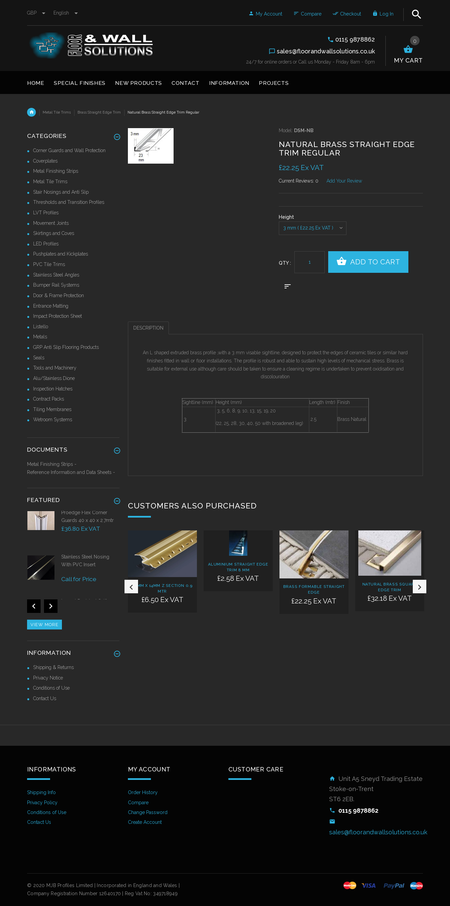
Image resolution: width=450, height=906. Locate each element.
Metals (40, 336)
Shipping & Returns (53, 667)
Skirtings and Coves (53, 233)
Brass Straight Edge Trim (99, 112)
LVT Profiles (46, 212)
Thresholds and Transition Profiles (68, 202)
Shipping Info (41, 792)
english (65, 13)
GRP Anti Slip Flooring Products (66, 347)
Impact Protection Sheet (57, 316)
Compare (307, 14)
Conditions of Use (51, 688)
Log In (382, 14)
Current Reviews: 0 (298, 181)
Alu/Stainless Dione (54, 378)
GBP (37, 13)
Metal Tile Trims (57, 112)
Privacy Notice (48, 678)
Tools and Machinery (54, 368)
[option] (162, 584)
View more (44, 624)
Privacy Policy (42, 802)
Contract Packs (48, 399)
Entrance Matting (50, 306)
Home (31, 112)
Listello (40, 326)
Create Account (145, 822)
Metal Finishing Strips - (51, 464)
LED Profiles (46, 243)
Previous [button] (131, 586)
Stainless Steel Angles (56, 275)
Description (148, 328)
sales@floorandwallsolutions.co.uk (378, 832)
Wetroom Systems (52, 419)
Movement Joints (51, 223)
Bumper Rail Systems (56, 285)
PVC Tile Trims (49, 264)
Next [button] (419, 586)
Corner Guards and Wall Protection (69, 150)
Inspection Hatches (52, 388)
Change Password (147, 812)
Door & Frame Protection (58, 295)
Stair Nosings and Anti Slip (61, 192)
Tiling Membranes (52, 409)
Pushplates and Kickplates (60, 254)
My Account (265, 14)
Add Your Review (344, 181)
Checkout (347, 14)
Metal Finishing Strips (55, 171)
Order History (143, 792)
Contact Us (44, 698)
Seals (38, 357)
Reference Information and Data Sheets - (71, 472)
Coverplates (45, 161)
